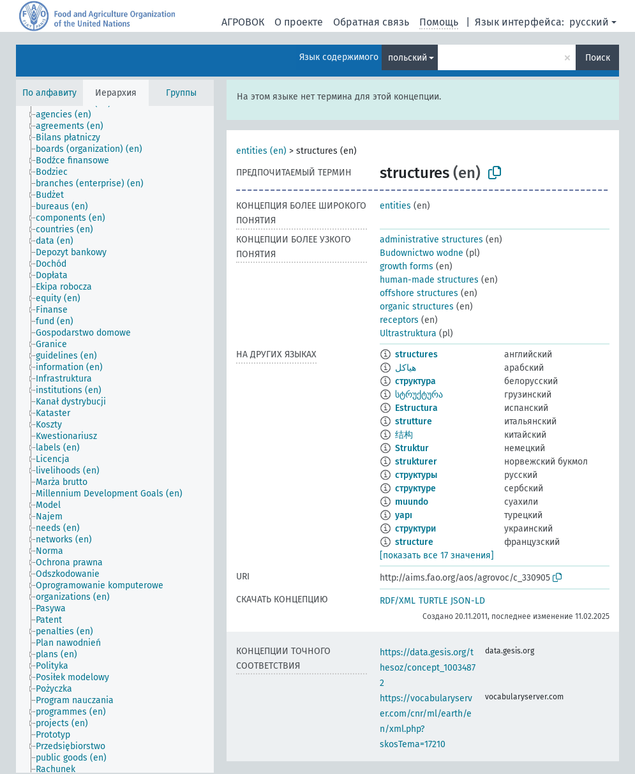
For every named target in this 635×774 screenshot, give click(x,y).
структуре (415, 488)
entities (395, 205)
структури (415, 528)
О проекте (298, 22)
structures (416, 354)
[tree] (115, 439)
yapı (403, 515)
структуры (416, 475)
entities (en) (261, 150)
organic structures (417, 306)
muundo (411, 501)
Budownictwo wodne (421, 253)
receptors (399, 320)
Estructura (416, 408)
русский (589, 22)
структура (415, 381)
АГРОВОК (242, 22)
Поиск (597, 57)
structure (414, 542)
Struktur (412, 448)
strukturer (416, 461)
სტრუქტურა (419, 394)
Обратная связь (371, 22)
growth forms (406, 266)
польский (407, 57)
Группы (181, 92)
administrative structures (431, 239)
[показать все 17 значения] (437, 555)
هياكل (405, 367)
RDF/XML (397, 600)
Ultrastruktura (408, 333)
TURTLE (433, 600)
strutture (413, 421)
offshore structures (419, 293)
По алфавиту (49, 92)
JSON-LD (468, 600)
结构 (404, 434)
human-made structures (429, 279)
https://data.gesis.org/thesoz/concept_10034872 (427, 667)
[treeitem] (69, 115)
